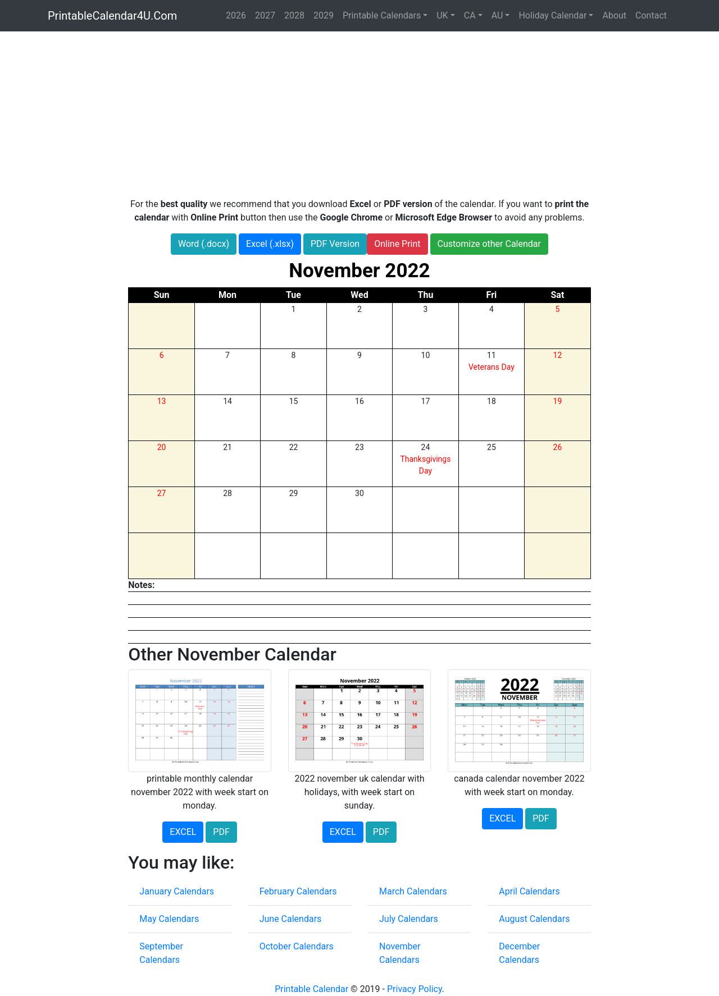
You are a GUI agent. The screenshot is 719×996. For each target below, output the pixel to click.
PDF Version (335, 243)
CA (470, 15)
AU (497, 15)
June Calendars (291, 919)
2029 (323, 15)
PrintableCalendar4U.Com (112, 15)
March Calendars (413, 891)
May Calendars (169, 919)
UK (442, 15)
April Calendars (529, 891)
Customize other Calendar (489, 243)
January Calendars (176, 891)
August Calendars (534, 919)
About (614, 15)
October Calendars (297, 946)
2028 (294, 15)
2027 (265, 15)
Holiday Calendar (552, 15)
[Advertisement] (359, 114)
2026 (236, 15)
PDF (221, 832)
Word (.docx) (203, 243)
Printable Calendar (311, 989)
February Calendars (298, 891)
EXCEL (183, 832)
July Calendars (408, 919)
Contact (651, 15)
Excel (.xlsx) (270, 243)
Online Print (397, 243)
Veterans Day (491, 366)
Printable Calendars (382, 15)
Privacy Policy (414, 989)
